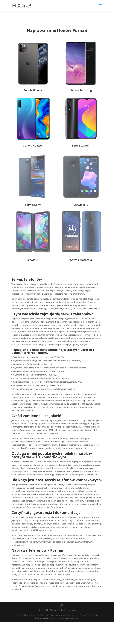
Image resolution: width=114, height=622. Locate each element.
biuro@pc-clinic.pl (43, 618)
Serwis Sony (33, 205)
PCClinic (53, 610)
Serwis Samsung (81, 90)
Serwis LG (33, 260)
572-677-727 (86, 615)
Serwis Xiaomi (81, 145)
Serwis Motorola (81, 260)
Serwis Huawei (32, 145)
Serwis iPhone (33, 90)
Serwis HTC (81, 205)
